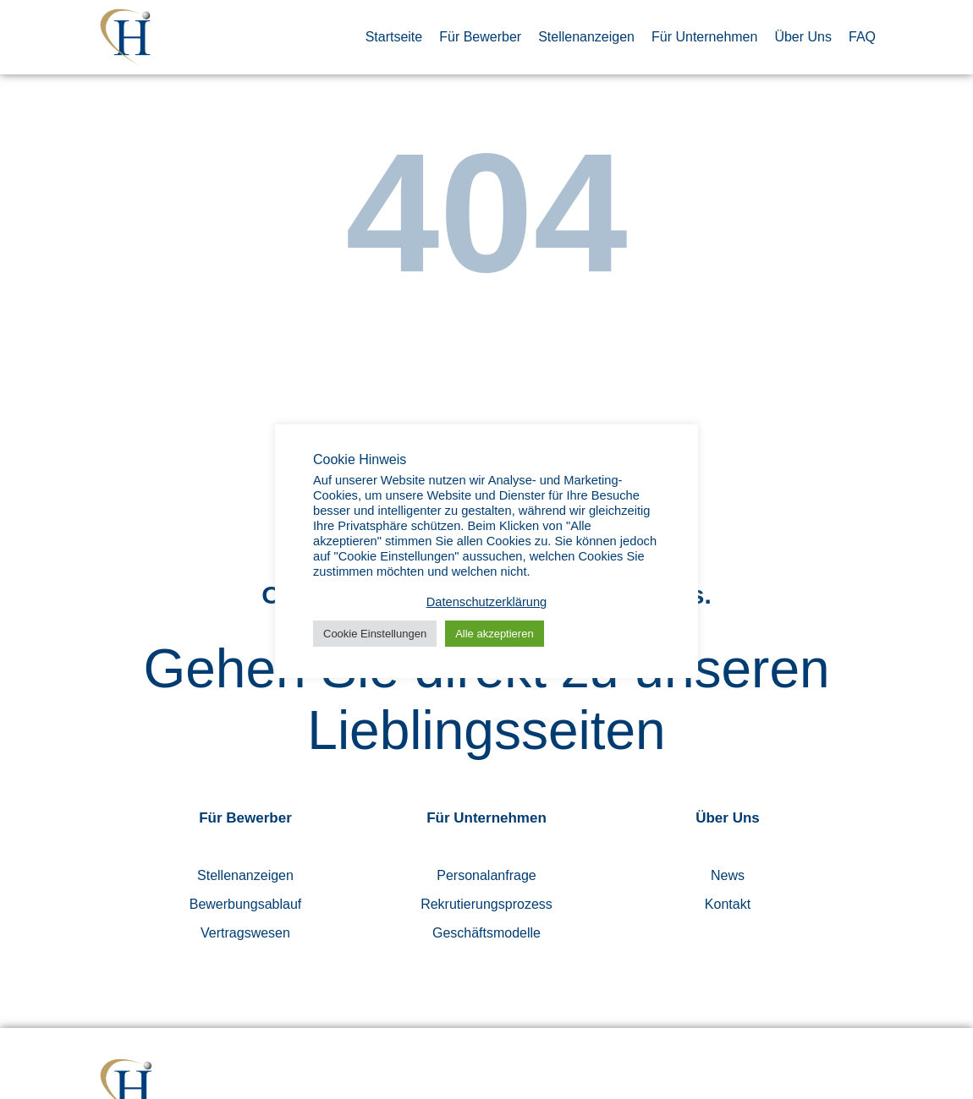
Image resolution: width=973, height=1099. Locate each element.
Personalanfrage (486, 875)
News (728, 875)
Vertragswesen (245, 933)
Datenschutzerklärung (486, 602)
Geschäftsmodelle (486, 933)
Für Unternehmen (704, 37)
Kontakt (727, 904)
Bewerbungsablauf (246, 904)
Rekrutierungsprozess (486, 904)
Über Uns (803, 37)
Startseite (394, 37)
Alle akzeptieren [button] (494, 633)
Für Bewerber (480, 37)
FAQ (862, 37)
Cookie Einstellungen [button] (374, 633)
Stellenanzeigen (586, 37)
